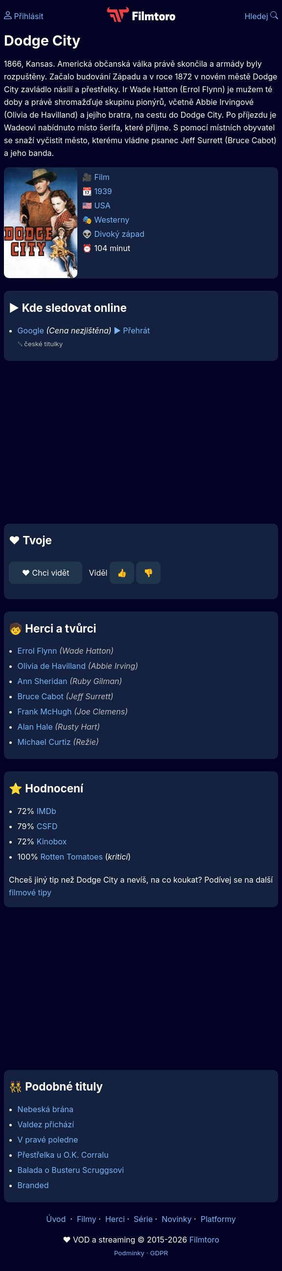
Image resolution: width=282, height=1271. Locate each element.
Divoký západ (119, 234)
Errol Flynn (37, 651)
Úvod (57, 1219)
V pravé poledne (48, 1139)
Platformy (218, 1219)
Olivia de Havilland (52, 666)
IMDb (46, 811)
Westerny (112, 220)
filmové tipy (30, 892)
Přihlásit (24, 16)
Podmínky (129, 1253)
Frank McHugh (45, 711)
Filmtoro (204, 1240)
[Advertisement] (141, 442)
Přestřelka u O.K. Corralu (63, 1155)
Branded (33, 1185)
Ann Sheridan (43, 681)
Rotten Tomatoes (72, 857)
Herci (115, 1219)
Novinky (176, 1219)
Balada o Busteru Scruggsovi (71, 1170)
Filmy (86, 1219)
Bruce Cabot (41, 696)
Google (31, 330)
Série (143, 1219)
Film (102, 177)
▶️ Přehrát (132, 330)
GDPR (159, 1253)
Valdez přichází (46, 1124)
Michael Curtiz (44, 742)
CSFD (47, 826)
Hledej (261, 16)
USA (102, 205)
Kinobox (52, 841)
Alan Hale (35, 727)
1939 (103, 191)
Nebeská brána (45, 1109)
